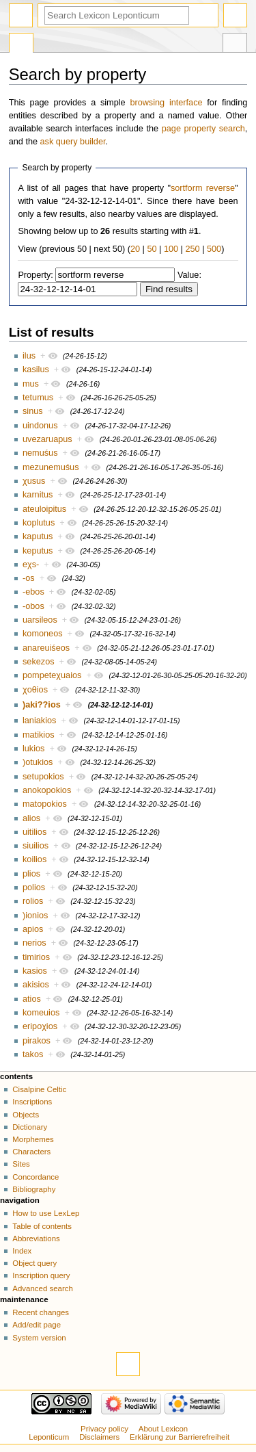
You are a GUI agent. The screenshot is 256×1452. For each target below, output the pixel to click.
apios (33, 929)
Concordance (35, 1177)
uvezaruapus (47, 439)
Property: (35, 275)
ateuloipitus (44, 509)
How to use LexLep (45, 1213)
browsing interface (166, 102)
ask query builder (73, 141)
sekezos (39, 661)
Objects (25, 1115)
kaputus (38, 536)
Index (21, 1251)
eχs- (31, 564)
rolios (33, 901)
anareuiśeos (46, 648)
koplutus (39, 523)
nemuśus (40, 453)
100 (171, 249)
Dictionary (29, 1127)
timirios (36, 957)
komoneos (43, 633)
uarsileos (40, 620)
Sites (20, 1164)
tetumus (38, 397)
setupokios (43, 776)
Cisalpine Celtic (39, 1089)
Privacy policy (104, 1429)
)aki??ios (42, 705)
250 (192, 249)
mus (31, 384)
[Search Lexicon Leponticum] (116, 15)
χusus (34, 481)
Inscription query (41, 1275)
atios (32, 999)
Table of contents (42, 1226)
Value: (189, 275)
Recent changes (40, 1312)
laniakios (39, 720)
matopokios (45, 804)
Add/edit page (36, 1325)
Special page (21, 44)
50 (151, 249)
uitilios (34, 832)
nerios (34, 943)
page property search (203, 128)
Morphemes (32, 1139)
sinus (33, 411)
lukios (33, 748)
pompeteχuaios (52, 675)
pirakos (37, 1041)
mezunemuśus (51, 467)
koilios (34, 859)
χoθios (35, 690)
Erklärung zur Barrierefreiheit (179, 1437)
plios (31, 874)
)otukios (38, 762)
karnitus (38, 495)
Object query (34, 1263)
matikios (39, 735)
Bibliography (33, 1189)
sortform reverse (203, 188)
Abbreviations (35, 1238)
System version (39, 1338)
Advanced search (42, 1288)
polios (34, 887)
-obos (33, 606)
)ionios (35, 915)
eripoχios (40, 1026)
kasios (35, 971)
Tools (234, 44)
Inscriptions (32, 1102)
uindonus (40, 425)
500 (214, 249)
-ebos (33, 592)
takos (33, 1054)
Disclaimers (99, 1437)
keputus (38, 551)
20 (135, 249)
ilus (29, 356)
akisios (36, 984)
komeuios (41, 1012)
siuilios (35, 846)
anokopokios (47, 790)
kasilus (36, 369)
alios (31, 818)
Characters (31, 1152)
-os (29, 578)
